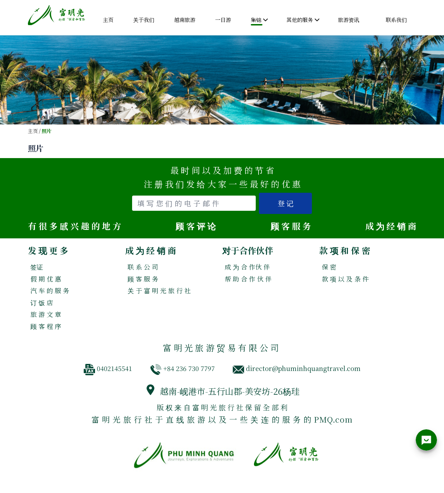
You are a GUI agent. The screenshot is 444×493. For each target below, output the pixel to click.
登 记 (286, 203)
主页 (33, 131)
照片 (47, 131)
